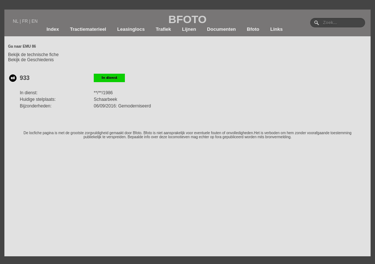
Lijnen (189, 29)
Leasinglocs (131, 29)
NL (15, 21)
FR (25, 21)
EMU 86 (29, 46)
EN (34, 21)
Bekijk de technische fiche (33, 54)
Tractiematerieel (88, 29)
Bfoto (253, 29)
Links (276, 29)
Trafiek (163, 29)
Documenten (221, 29)
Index (53, 29)
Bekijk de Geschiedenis (31, 59)
